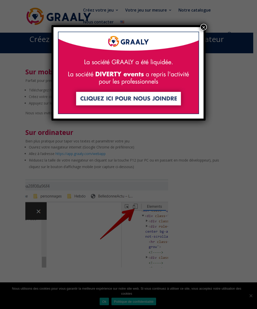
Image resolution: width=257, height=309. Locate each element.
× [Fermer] (203, 27)
